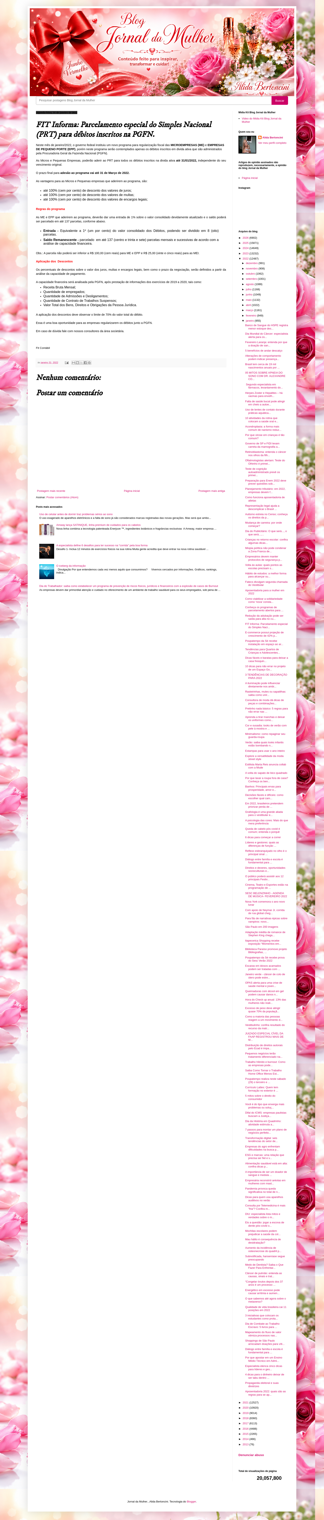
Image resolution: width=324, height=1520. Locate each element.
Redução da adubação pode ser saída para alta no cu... (264, 617)
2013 (246, 1444)
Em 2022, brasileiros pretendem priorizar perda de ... (264, 805)
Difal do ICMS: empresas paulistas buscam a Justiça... (265, 1114)
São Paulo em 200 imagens (261, 926)
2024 (246, 248)
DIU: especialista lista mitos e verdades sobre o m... (262, 1215)
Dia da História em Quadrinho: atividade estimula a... (263, 1123)
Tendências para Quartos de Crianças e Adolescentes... (262, 651)
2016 (246, 1428)
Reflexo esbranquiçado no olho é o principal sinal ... (266, 852)
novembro (252, 268)
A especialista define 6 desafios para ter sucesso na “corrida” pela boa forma (102, 545)
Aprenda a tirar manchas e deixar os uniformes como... (265, 718)
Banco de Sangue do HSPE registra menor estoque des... (266, 327)
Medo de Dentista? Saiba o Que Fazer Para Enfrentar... (264, 1266)
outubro (251, 273)
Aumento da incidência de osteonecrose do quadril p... (263, 1249)
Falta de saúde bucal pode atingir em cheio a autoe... (265, 403)
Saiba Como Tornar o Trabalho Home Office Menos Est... (263, 1072)
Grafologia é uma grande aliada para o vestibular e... (264, 813)
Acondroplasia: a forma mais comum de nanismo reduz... (263, 428)
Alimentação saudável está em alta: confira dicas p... (266, 1165)
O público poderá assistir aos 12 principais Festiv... (264, 878)
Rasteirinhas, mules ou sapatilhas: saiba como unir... (265, 693)
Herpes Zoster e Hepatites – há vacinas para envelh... (263, 394)
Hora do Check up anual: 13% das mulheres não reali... (265, 1001)
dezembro (252, 263)
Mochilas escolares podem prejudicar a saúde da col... (262, 1232)
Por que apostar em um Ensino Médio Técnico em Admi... (263, 1359)
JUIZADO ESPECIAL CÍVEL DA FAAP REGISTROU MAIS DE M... (264, 1036)
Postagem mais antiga (211, 490)
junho (249, 294)
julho (249, 289)
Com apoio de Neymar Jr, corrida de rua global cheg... (265, 912)
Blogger (191, 1501)
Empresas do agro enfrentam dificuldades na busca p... (262, 1148)
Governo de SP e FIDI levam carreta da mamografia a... (262, 445)
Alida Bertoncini (272, 137)
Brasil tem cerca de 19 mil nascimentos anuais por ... (262, 366)
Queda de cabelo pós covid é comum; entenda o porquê (262, 830)
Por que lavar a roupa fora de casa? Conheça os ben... (266, 780)
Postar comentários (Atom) (62, 497)
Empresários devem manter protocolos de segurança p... (263, 558)
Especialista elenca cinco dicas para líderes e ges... (263, 1367)
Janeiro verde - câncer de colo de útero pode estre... (265, 976)
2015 (246, 1433)
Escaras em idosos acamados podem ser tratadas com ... (263, 967)
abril (249, 305)
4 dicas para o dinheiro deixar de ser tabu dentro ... (264, 1376)
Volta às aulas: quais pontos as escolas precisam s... (263, 566)
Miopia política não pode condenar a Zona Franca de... (265, 549)
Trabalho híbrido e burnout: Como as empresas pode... (265, 1063)
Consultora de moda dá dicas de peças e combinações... (264, 702)
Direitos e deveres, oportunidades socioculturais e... (265, 869)
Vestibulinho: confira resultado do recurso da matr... (265, 1026)
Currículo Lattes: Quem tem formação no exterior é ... (261, 1089)
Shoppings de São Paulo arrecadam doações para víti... (265, 1342)
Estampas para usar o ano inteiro (265, 750)
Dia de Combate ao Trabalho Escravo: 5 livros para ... (262, 1325)
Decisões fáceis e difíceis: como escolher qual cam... (264, 796)
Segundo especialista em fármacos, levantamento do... (264, 386)
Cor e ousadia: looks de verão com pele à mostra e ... (266, 727)
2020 (246, 1407)
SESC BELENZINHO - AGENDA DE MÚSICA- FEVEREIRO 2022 (266, 895)
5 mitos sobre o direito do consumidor (260, 1097)
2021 (246, 1402)
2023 (246, 253)
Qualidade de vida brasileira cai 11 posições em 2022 (265, 1308)
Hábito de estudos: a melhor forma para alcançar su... (265, 575)
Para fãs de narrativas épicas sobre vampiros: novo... (266, 920)
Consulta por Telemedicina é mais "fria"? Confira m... (265, 1207)
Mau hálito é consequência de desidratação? (263, 1241)
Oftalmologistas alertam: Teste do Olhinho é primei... (265, 462)
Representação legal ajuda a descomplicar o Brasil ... (262, 507)
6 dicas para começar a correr (263, 837)
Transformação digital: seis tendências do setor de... (261, 1139)
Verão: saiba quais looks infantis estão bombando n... (264, 744)
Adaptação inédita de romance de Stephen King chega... (265, 934)
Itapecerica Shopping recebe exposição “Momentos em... (263, 942)
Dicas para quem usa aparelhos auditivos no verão (264, 1198)
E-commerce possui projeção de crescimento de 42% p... (264, 634)
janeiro (250, 320)
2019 (246, 1413)
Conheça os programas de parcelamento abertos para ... (264, 609)
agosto (250, 284)
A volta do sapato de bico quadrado (266, 772)
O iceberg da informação (71, 565)
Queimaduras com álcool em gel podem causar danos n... (264, 993)
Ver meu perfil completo (272, 142)
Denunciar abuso (251, 1455)
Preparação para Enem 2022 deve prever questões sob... (265, 482)
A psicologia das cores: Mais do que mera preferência (266, 822)
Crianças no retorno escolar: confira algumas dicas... (266, 541)
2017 (246, 1423)
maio (249, 299)
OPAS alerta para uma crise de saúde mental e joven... (263, 984)
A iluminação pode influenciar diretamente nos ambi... (262, 685)
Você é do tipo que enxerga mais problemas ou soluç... (264, 1106)
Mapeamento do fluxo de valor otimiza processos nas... (263, 1334)
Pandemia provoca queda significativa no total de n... (262, 1190)
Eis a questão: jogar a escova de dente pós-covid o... (264, 1224)
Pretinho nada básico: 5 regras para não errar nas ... (266, 710)
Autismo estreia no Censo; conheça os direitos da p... (266, 516)
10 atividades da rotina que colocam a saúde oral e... (261, 420)
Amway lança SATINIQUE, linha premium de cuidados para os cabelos (98, 524)
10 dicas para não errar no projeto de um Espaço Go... (265, 668)
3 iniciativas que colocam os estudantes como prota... (262, 1317)
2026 (246, 237)
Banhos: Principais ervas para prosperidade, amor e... (263, 788)
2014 (246, 1439)
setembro (252, 278)
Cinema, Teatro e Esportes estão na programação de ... (266, 886)
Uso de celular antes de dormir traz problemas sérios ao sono (76, 514)
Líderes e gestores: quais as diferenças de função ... (262, 844)
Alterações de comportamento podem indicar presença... (263, 357)
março (250, 310)
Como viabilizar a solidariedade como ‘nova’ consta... (263, 600)
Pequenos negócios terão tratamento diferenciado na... (263, 1055)
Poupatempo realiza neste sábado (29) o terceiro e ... (265, 1080)
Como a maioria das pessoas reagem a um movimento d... (263, 1018)
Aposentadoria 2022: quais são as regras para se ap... (265, 1393)
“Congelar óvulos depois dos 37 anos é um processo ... (264, 1283)
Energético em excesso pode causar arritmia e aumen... (262, 1292)
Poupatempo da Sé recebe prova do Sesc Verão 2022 (265, 959)
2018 (246, 1418)
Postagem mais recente (51, 490)
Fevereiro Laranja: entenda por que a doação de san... (266, 344)
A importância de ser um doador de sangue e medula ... (266, 1173)
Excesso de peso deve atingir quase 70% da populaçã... (262, 1010)
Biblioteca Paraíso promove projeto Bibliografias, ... (266, 951)
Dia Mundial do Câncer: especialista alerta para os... (266, 335)
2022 (246, 258)
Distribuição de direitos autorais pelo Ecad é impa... (263, 1047)
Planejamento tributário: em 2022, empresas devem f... (265, 490)
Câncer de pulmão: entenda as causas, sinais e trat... (263, 1275)
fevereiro (251, 315)
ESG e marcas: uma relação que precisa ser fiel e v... (264, 1156)
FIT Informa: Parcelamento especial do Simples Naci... (266, 625)
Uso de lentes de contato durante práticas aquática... (265, 411)
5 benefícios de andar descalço (263, 350)
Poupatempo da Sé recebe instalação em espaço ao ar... (264, 642)
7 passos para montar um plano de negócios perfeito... (266, 1131)
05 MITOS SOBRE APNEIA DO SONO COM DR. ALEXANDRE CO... (265, 376)
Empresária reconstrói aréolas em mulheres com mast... (265, 1182)
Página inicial (132, 490)
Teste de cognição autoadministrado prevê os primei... (262, 472)
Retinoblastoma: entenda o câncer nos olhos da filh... (265, 453)
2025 (246, 242)
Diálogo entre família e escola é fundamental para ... (264, 861)
